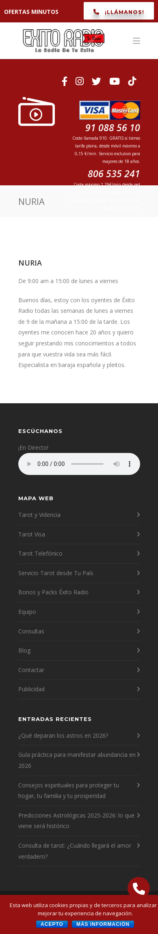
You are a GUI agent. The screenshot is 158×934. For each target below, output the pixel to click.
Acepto (52, 924)
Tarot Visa (31, 534)
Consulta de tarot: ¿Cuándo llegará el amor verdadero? (74, 851)
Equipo (27, 611)
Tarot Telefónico (40, 553)
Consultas (31, 631)
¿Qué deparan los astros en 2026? (63, 735)
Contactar (31, 670)
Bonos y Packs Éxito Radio (53, 592)
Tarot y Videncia (39, 515)
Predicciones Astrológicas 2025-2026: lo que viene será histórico (76, 820)
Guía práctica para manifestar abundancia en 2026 (77, 760)
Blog (24, 650)
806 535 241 (114, 173)
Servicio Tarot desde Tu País (55, 573)
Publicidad (31, 689)
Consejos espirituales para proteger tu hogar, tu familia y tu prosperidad (68, 790)
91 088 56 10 (109, 122)
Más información (103, 924)
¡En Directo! (33, 447)
